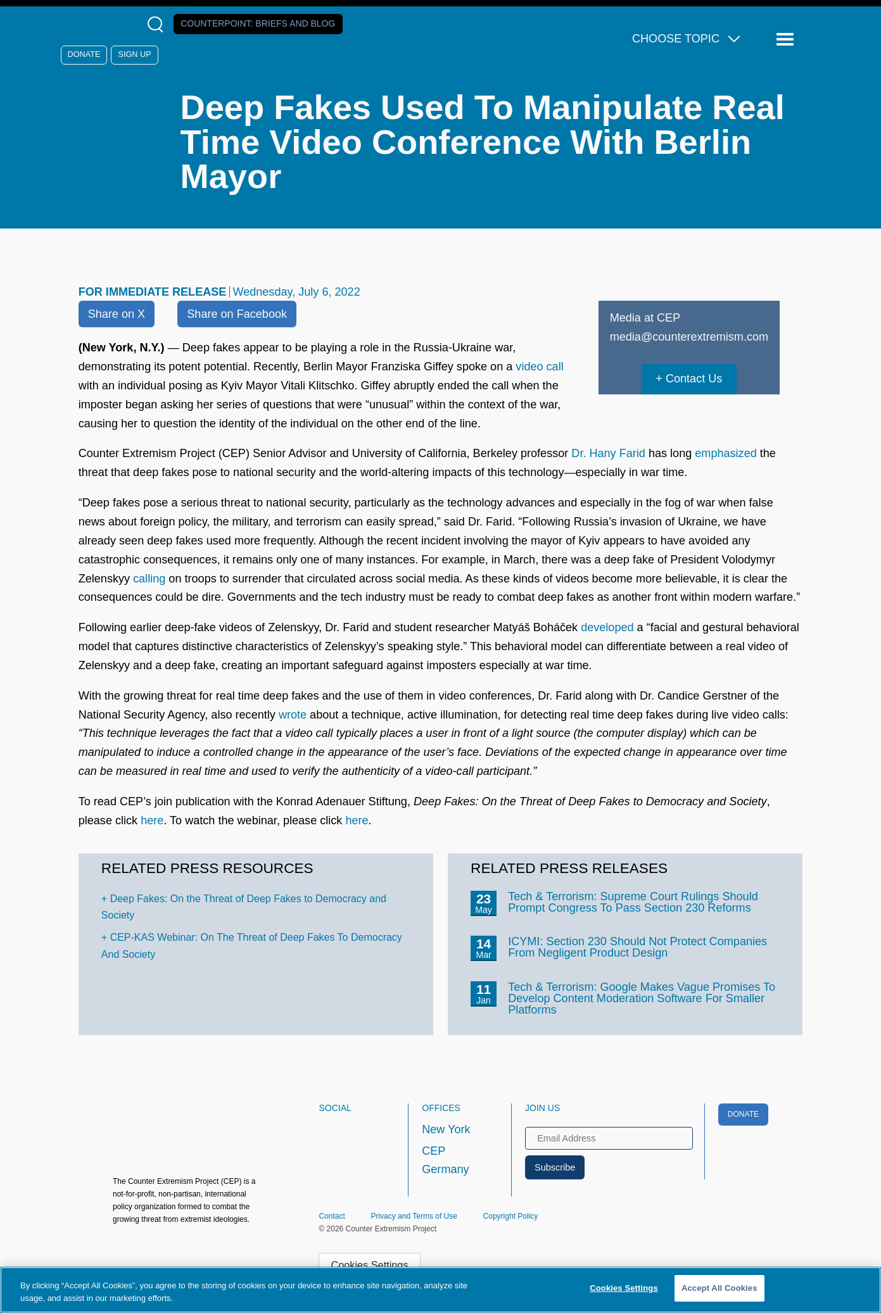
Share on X (116, 314)
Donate (84, 54)
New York (446, 1129)
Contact (332, 1216)
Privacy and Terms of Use (414, 1216)
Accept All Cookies (719, 1288)
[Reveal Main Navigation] (787, 39)
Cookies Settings (369, 1265)
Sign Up (134, 54)
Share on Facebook (237, 314)
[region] (440, 1290)
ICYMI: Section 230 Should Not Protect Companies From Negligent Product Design (637, 947)
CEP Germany (445, 1160)
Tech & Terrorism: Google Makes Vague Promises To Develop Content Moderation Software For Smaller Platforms (641, 998)
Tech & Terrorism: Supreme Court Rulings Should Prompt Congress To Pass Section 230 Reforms (633, 902)
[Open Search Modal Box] (158, 24)
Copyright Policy (510, 1216)
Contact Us (694, 378)
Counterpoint (258, 23)
